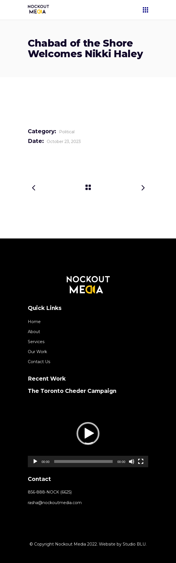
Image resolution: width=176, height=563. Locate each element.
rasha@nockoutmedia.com (55, 502)
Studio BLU (134, 544)
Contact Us (39, 361)
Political (67, 131)
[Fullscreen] (141, 461)
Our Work (37, 351)
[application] (88, 433)
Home (34, 321)
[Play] (35, 461)
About (34, 331)
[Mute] (131, 461)
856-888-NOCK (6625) (50, 492)
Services (36, 341)
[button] (88, 433)
